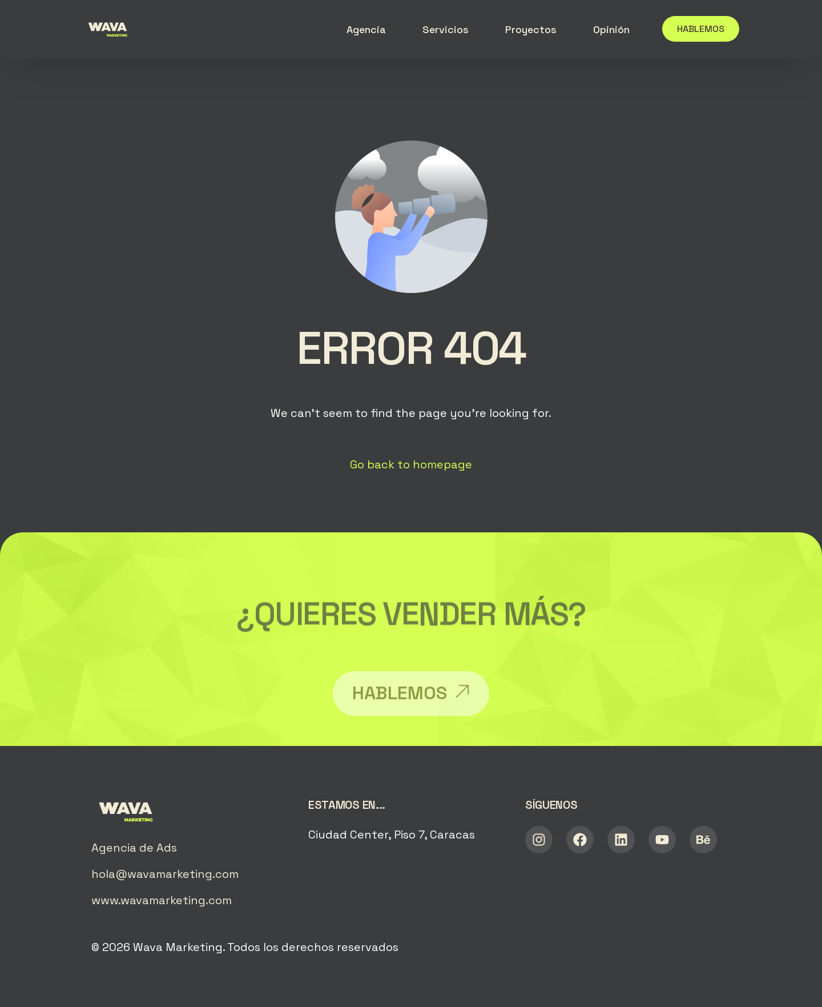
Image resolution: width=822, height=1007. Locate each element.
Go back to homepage (411, 464)
